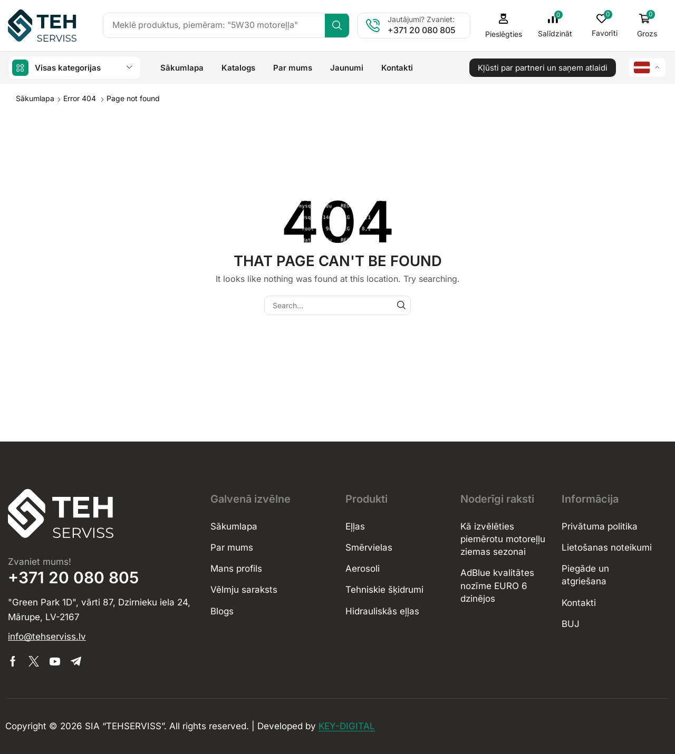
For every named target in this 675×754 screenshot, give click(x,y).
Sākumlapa (35, 97)
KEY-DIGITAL (347, 725)
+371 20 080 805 (426, 30)
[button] (558, 25)
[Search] (341, 25)
